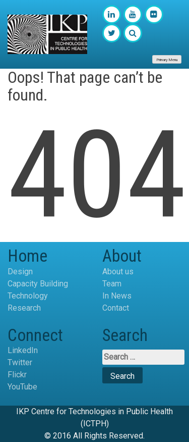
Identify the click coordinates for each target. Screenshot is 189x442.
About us (118, 271)
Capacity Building (38, 283)
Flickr (17, 374)
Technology (28, 296)
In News (117, 296)
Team (111, 283)
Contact (115, 308)
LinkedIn (23, 350)
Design (20, 271)
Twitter (20, 362)
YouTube (22, 386)
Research (24, 308)
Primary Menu (167, 60)
